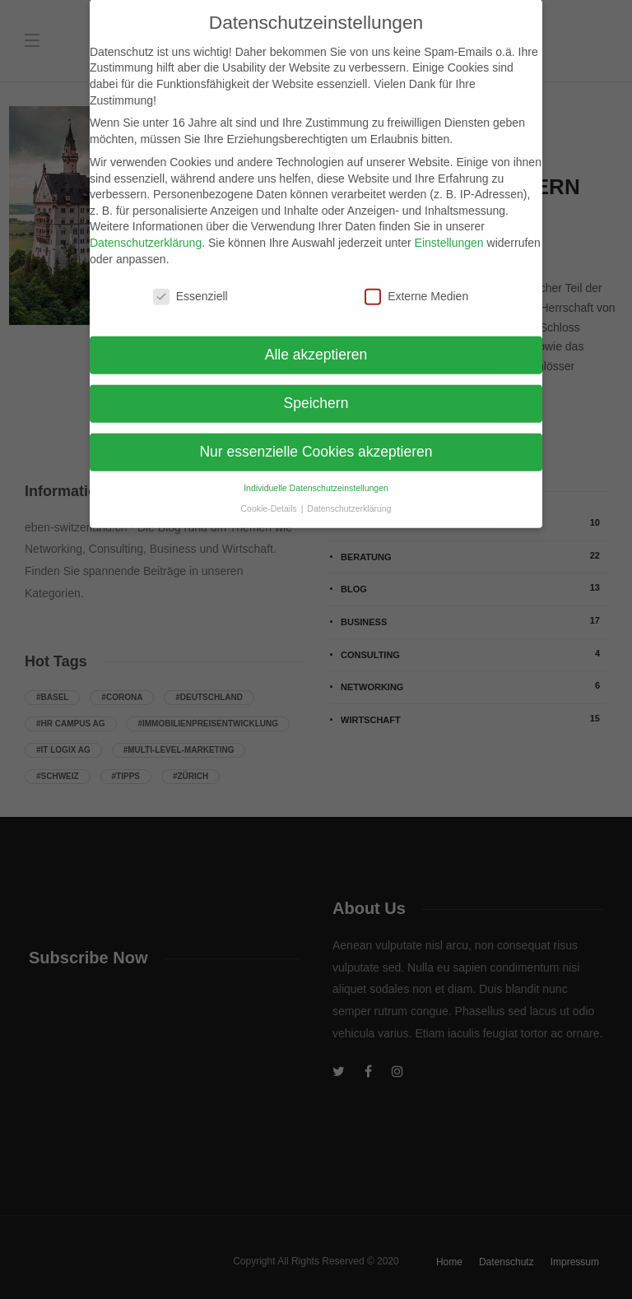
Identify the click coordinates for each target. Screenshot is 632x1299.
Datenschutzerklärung (146, 229)
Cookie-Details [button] (270, 495)
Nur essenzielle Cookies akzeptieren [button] (315, 439)
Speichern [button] (316, 391)
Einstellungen (449, 229)
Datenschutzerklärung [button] (349, 495)
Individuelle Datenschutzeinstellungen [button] (316, 475)
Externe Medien (416, 284)
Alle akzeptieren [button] (316, 342)
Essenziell (190, 284)
